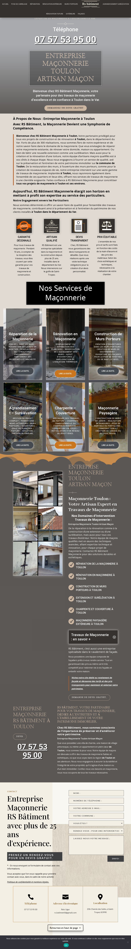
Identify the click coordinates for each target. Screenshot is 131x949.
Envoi (115, 862)
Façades (81, 14)
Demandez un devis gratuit (65, 111)
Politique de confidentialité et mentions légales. (28, 885)
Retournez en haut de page (64, 930)
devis (19, 739)
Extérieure (70, 14)
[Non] (128, 942)
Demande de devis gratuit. (89, 700)
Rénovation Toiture (54, 14)
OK (66, 945)
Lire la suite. (22, 374)
